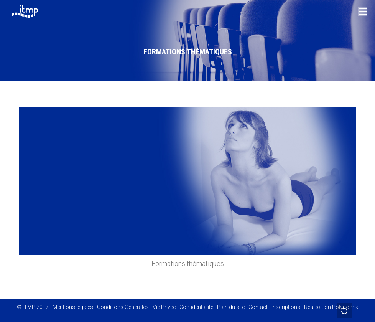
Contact (258, 307)
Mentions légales (73, 307)
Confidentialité (196, 307)
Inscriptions (285, 307)
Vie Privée (164, 307)
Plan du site (231, 307)
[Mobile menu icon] (362, 11)
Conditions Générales (123, 307)
